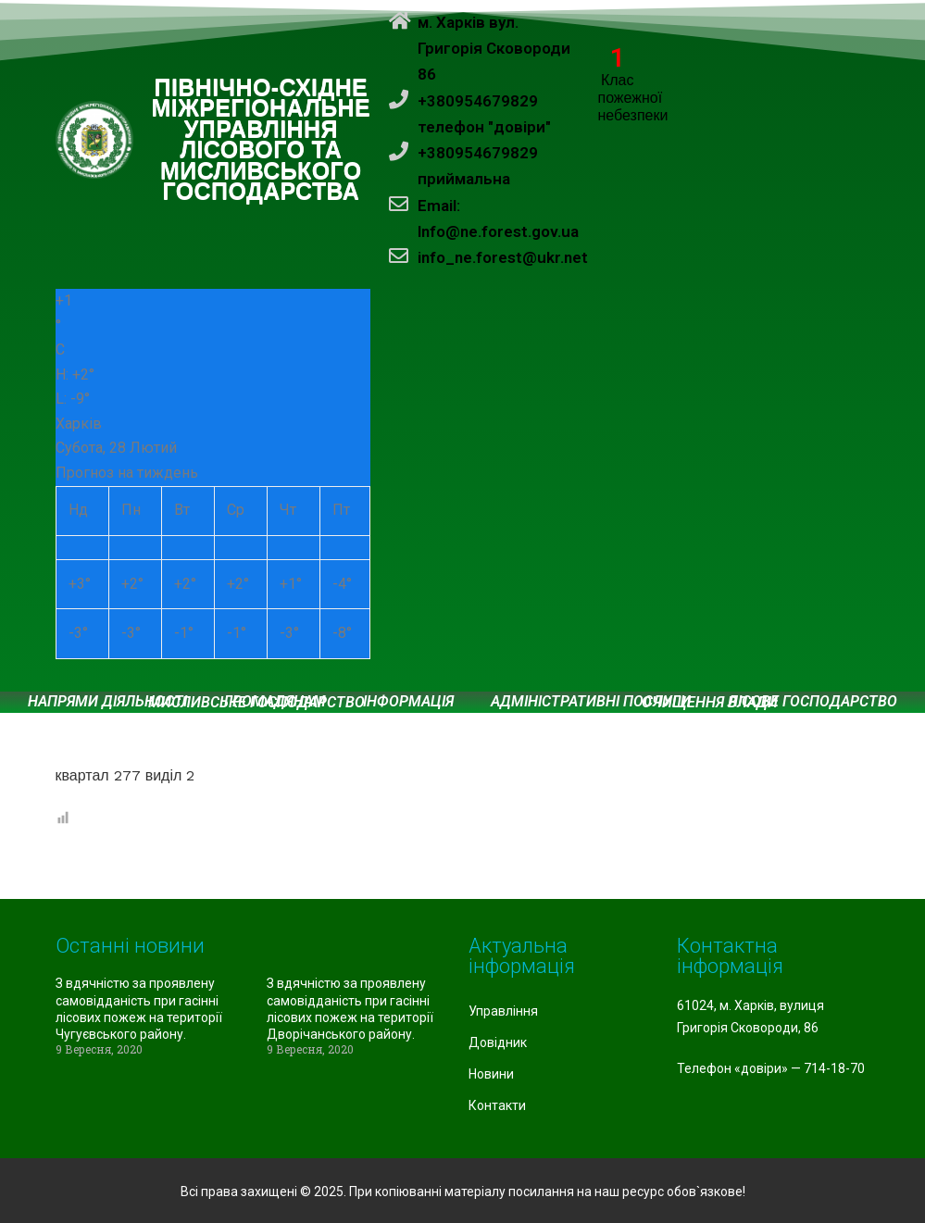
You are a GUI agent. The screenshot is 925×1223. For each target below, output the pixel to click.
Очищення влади (710, 703)
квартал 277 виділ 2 (125, 775)
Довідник (498, 1042)
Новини (491, 1074)
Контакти (497, 1105)
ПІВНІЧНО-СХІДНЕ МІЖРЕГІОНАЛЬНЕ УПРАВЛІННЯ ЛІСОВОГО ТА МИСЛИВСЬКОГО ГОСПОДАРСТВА (261, 140)
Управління (503, 1011)
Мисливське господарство (256, 703)
